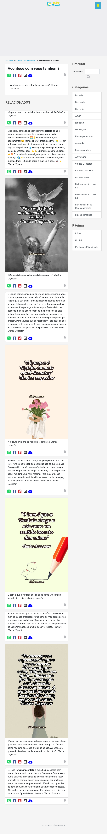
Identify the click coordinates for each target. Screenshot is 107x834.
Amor (78, 116)
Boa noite (80, 109)
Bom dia (79, 95)
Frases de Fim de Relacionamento (83, 206)
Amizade (79, 143)
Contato (79, 240)
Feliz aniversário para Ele (85, 186)
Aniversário (80, 157)
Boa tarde (80, 102)
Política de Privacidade (86, 247)
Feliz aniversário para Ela (85, 196)
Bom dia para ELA (84, 170)
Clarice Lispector (83, 163)
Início (78, 233)
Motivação (80, 129)
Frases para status (84, 136)
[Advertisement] (53, 36)
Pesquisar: (78, 71)
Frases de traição (83, 215)
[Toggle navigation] (98, 5)
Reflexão (79, 122)
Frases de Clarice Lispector (25, 60)
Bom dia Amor (82, 177)
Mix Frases (9, 60)
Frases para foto (83, 150)
